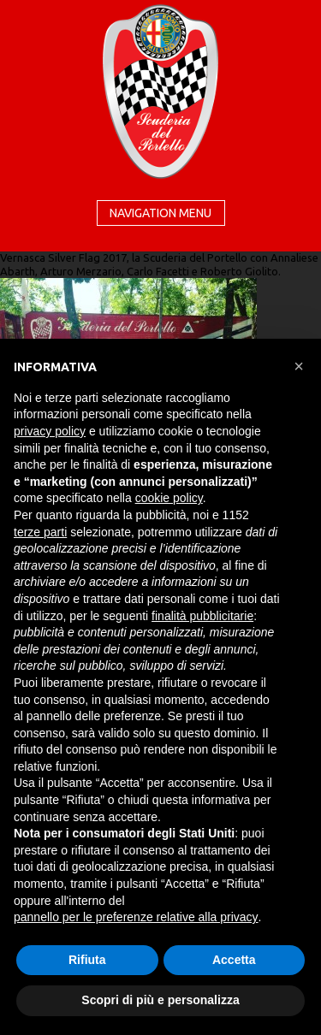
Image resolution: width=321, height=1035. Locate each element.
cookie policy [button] (169, 498)
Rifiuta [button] (87, 960)
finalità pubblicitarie (202, 616)
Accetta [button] (234, 960)
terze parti (40, 532)
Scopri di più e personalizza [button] (160, 1000)
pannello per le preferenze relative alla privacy (136, 917)
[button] (298, 366)
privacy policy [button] (50, 431)
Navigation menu (160, 213)
